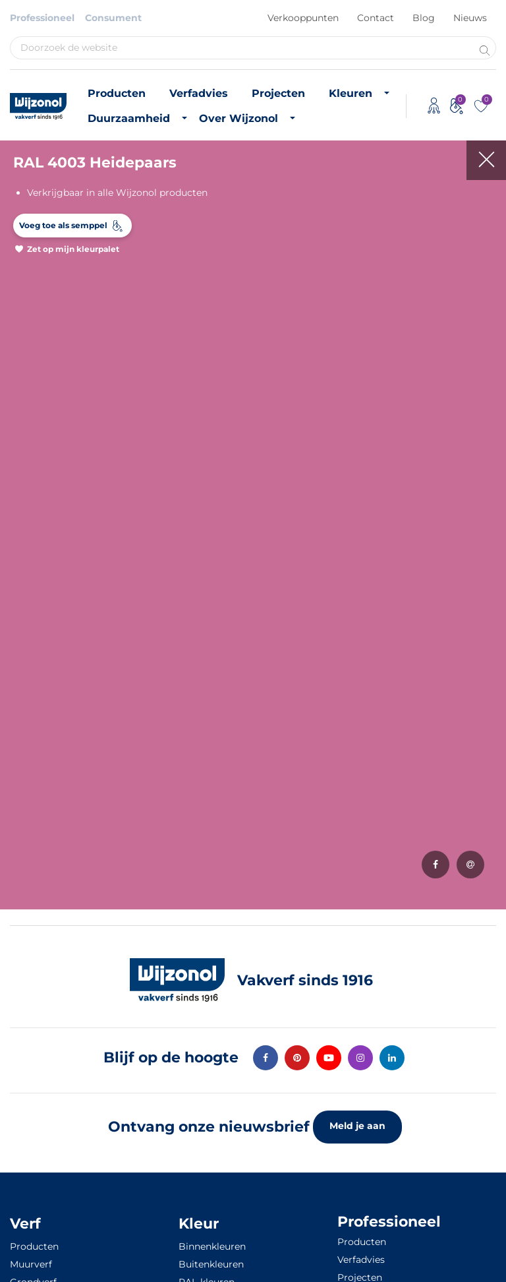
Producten (117, 93)
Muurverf (31, 1264)
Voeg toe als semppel (63, 225)
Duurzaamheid (129, 118)
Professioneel (42, 18)
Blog (423, 18)
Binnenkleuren (212, 1246)
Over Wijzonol (238, 118)
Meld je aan (357, 1126)
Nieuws (470, 18)
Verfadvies (198, 93)
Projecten (278, 93)
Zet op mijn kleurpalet (73, 249)
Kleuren (350, 93)
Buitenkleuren (211, 1264)
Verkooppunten (303, 18)
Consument (113, 18)
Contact (375, 18)
